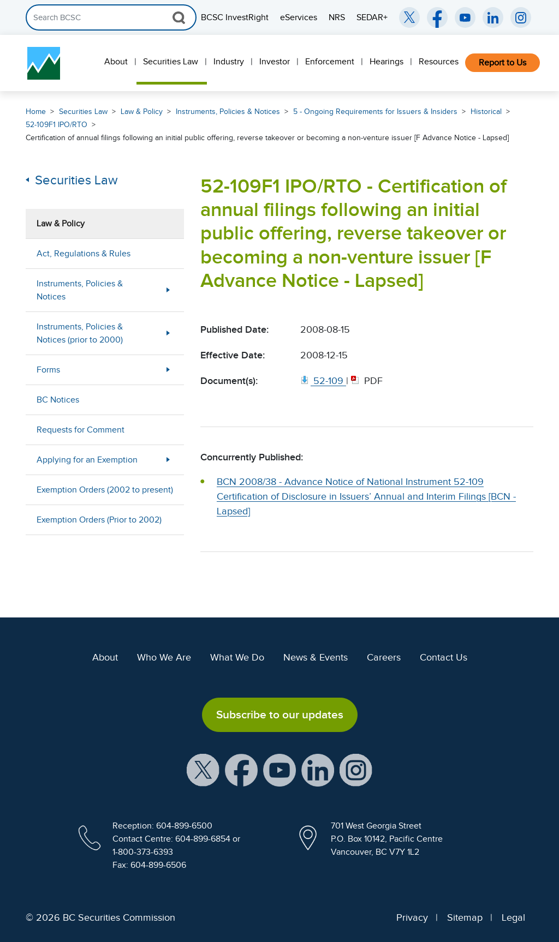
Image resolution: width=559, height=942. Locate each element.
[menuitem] (117, 63)
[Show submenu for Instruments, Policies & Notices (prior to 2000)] (168, 333)
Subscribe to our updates (279, 714)
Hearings (386, 62)
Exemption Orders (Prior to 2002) (99, 520)
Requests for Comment (80, 430)
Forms (48, 370)
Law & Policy (142, 111)
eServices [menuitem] (298, 17)
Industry (228, 62)
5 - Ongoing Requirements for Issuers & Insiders (375, 111)
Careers (384, 657)
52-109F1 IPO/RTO (56, 125)
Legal (513, 917)
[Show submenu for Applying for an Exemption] (168, 460)
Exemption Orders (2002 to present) (105, 490)
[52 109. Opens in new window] (323, 380)
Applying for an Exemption (87, 460)
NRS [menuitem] (337, 17)
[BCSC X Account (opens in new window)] (203, 769)
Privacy (412, 917)
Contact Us (443, 657)
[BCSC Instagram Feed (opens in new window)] (520, 17)
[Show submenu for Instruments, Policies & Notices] (168, 289)
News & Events (315, 657)
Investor (274, 62)
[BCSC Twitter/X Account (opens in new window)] (409, 17)
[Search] (111, 17)
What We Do (237, 657)
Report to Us (502, 63)
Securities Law (170, 62)
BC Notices (58, 400)
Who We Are (164, 657)
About (116, 62)
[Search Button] (178, 17)
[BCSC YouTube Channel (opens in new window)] (465, 17)
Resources (439, 62)
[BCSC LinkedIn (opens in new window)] (493, 17)
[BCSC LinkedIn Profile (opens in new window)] (317, 769)
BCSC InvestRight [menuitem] (235, 17)
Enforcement (329, 62)
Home (36, 111)
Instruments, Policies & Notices (228, 111)
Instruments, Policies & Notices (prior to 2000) (80, 333)
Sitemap (465, 917)
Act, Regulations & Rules (83, 254)
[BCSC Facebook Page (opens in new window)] (437, 17)
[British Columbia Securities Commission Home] (43, 63)
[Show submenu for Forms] (168, 370)
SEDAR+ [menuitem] (372, 17)
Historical (486, 111)
